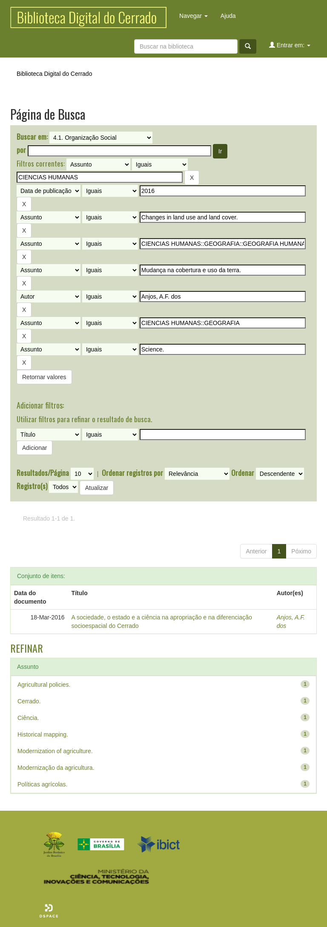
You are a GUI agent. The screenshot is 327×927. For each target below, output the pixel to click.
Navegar (193, 15)
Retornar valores (44, 377)
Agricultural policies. (44, 684)
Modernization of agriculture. (55, 751)
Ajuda (228, 15)
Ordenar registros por (132, 473)
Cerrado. (28, 701)
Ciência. (28, 717)
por (21, 150)
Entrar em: (289, 45)
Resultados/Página (43, 473)
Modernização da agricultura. (56, 767)
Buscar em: (32, 137)
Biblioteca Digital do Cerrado (54, 73)
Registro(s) (32, 486)
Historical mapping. (42, 734)
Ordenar (242, 473)
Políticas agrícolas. (42, 784)
